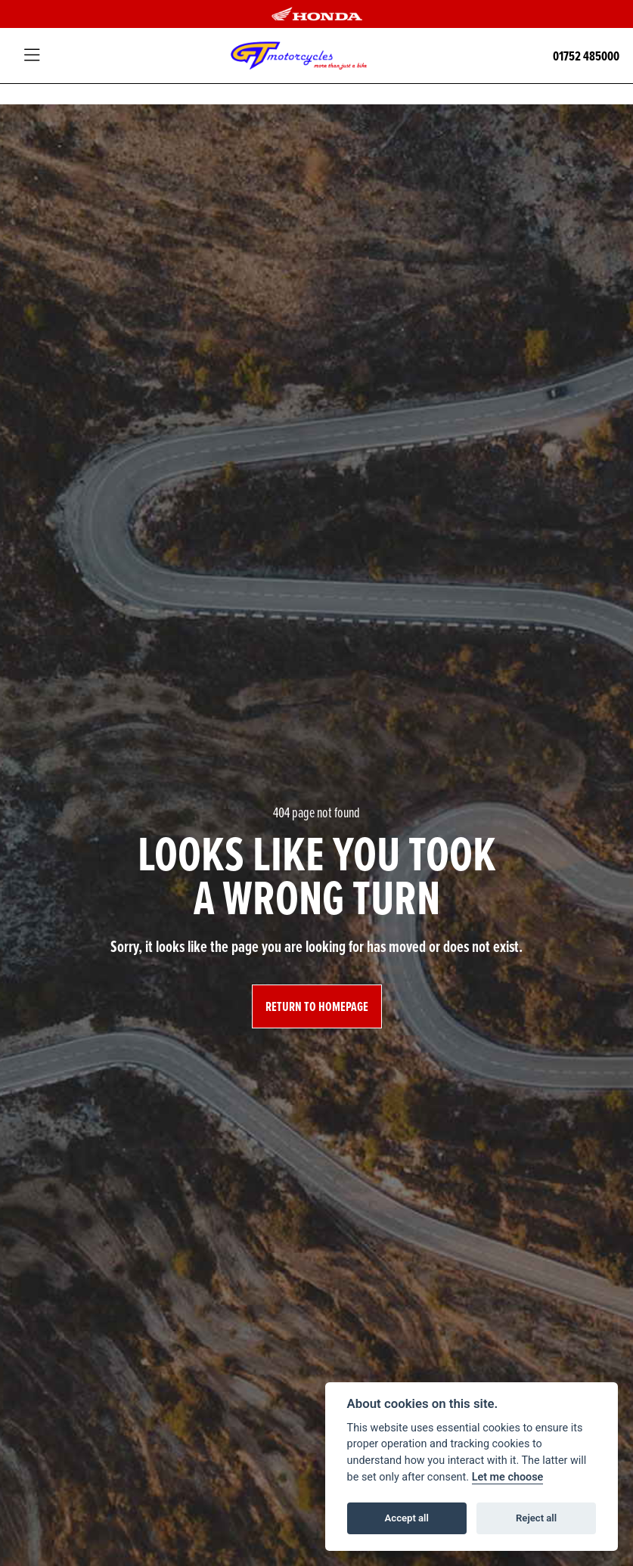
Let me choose (508, 1477)
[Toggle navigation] (31, 56)
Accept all (407, 1518)
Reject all (536, 1518)
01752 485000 (586, 55)
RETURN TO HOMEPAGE (316, 1006)
